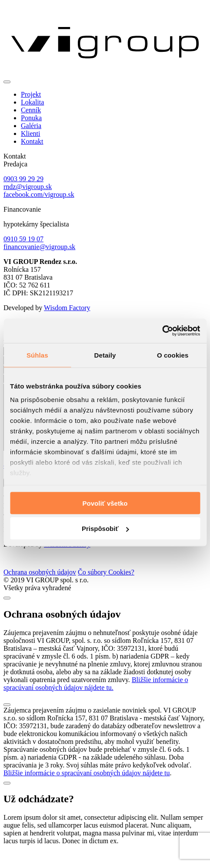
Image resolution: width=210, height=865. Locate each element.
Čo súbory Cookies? (106, 585)
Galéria (31, 125)
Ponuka (31, 118)
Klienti (30, 133)
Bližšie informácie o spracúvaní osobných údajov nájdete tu (86, 786)
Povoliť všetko (105, 503)
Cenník (31, 110)
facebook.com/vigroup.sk (38, 194)
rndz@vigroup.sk (27, 186)
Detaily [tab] (105, 354)
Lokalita (32, 102)
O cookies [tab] (173, 354)
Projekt (31, 94)
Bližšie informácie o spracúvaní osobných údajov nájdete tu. (95, 696)
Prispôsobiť (105, 528)
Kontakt (32, 141)
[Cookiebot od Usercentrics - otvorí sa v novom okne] (162, 331)
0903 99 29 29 (23, 178)
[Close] (6, 611)
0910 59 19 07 (23, 239)
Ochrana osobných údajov (39, 585)
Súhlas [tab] (37, 354)
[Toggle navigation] (6, 82)
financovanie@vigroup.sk (39, 246)
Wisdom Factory (67, 307)
